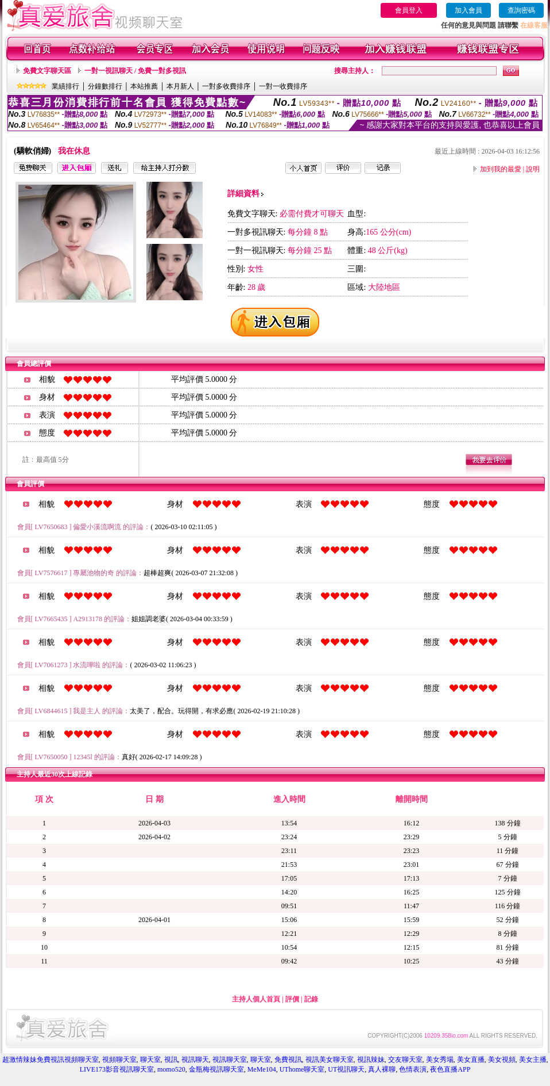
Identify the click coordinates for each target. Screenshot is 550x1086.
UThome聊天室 (302, 1069)
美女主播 (533, 1060)
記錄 (311, 999)
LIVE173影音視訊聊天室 (117, 1069)
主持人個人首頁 (256, 999)
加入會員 (468, 10)
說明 (533, 169)
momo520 (171, 1069)
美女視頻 (502, 1060)
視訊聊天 (195, 1060)
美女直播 (471, 1060)
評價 (292, 999)
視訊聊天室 (229, 1060)
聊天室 (150, 1060)
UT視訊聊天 (346, 1069)
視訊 (171, 1060)
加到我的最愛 (500, 169)
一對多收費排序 (226, 86)
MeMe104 (261, 1069)
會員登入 (409, 10)
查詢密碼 (521, 10)
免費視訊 (288, 1060)
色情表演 (413, 1069)
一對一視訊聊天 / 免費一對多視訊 (135, 71)
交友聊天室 (405, 1060)
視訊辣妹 (371, 1060)
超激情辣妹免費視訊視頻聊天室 (50, 1060)
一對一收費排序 (283, 86)
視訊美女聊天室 (329, 1060)
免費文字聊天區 (47, 71)
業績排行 (65, 86)
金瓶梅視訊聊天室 (216, 1069)
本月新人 (180, 86)
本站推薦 (144, 86)
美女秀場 (440, 1060)
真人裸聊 (382, 1069)
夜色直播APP (450, 1069)
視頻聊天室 (119, 1060)
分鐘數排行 (105, 86)
